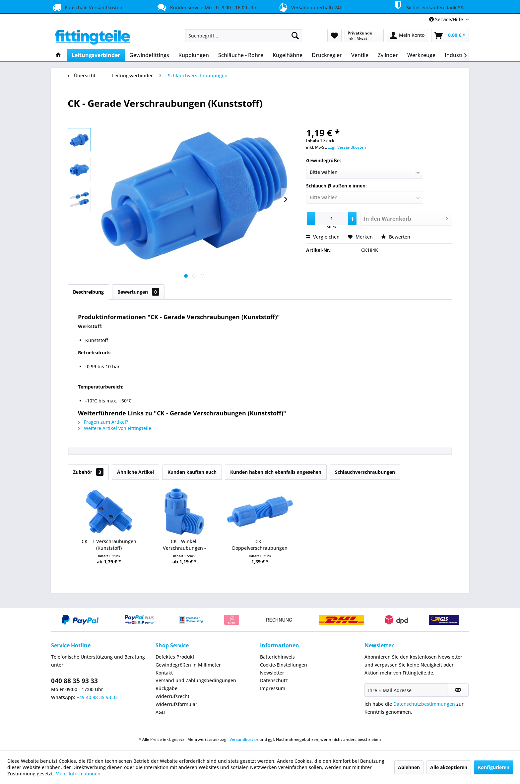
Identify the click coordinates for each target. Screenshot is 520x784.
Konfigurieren (493, 767)
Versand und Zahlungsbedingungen (196, 680)
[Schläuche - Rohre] (241, 55)
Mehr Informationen (77, 773)
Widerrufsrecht (172, 696)
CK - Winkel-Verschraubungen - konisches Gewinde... (184, 544)
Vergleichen (323, 237)
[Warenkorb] (450, 35)
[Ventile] (360, 55)
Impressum (272, 688)
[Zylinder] (388, 55)
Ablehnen (409, 767)
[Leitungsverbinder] (96, 55)
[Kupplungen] (194, 55)
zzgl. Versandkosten (347, 147)
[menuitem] (243, 35)
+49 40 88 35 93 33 (97, 697)
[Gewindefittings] (149, 55)
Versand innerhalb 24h (309, 7)
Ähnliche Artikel (135, 472)
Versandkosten (243, 739)
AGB (160, 712)
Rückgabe (166, 688)
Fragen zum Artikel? (103, 422)
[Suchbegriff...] (243, 35)
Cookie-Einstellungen (283, 665)
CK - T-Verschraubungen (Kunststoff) (109, 544)
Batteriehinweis (277, 657)
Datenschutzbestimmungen (424, 704)
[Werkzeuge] (421, 55)
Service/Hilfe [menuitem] (446, 19)
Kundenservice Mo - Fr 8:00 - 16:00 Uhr (206, 7)
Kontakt (164, 673)
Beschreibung (88, 292)
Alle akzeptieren (448, 767)
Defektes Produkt (175, 657)
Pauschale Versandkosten (86, 7)
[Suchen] (295, 35)
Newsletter (272, 673)
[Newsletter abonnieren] (458, 690)
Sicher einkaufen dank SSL (428, 6)
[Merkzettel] (334, 35)
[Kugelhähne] (287, 55)
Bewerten (395, 237)
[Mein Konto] (407, 35)
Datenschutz (274, 680)
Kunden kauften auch (192, 472)
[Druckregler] (327, 55)
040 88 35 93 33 (74, 681)
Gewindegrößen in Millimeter (188, 665)
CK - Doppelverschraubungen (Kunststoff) (260, 544)
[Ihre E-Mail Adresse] (406, 690)
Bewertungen (138, 292)
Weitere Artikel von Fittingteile (114, 428)
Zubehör (88, 472)
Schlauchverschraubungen (365, 472)
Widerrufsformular (176, 704)
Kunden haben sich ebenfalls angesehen (275, 472)
